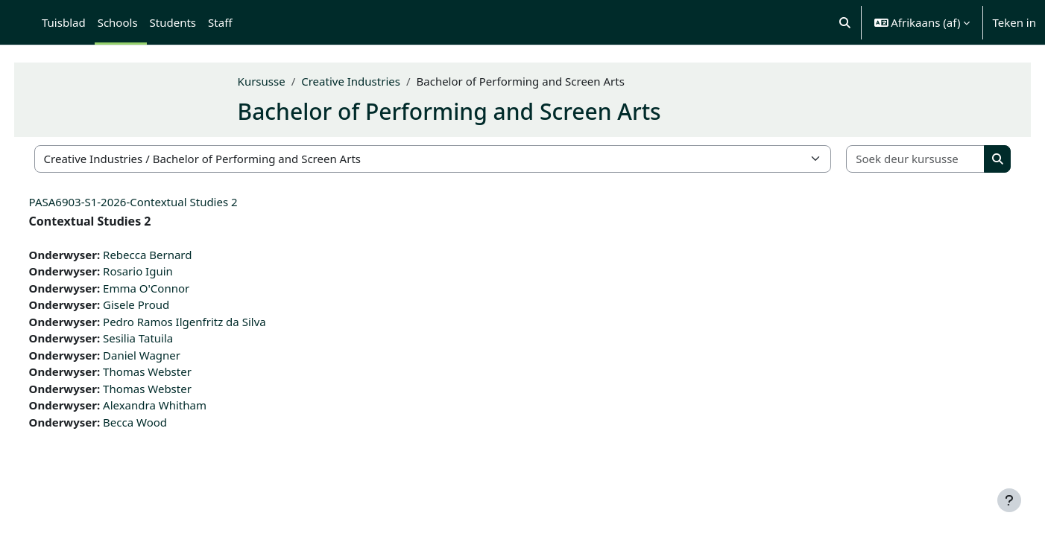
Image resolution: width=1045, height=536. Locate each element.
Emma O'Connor (173, 288)
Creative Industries (379, 81)
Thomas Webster (174, 371)
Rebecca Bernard (174, 254)
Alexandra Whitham (182, 405)
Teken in (1014, 22)
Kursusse (289, 81)
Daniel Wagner (169, 355)
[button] (845, 22)
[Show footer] (1009, 500)
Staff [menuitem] (220, 22)
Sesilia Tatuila (165, 338)
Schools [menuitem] (118, 22)
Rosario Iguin (165, 271)
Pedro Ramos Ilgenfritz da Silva (212, 321)
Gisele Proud (163, 304)
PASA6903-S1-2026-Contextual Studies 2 (161, 201)
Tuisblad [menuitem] (64, 22)
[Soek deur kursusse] (893, 159)
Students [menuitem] (173, 22)
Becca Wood (162, 422)
